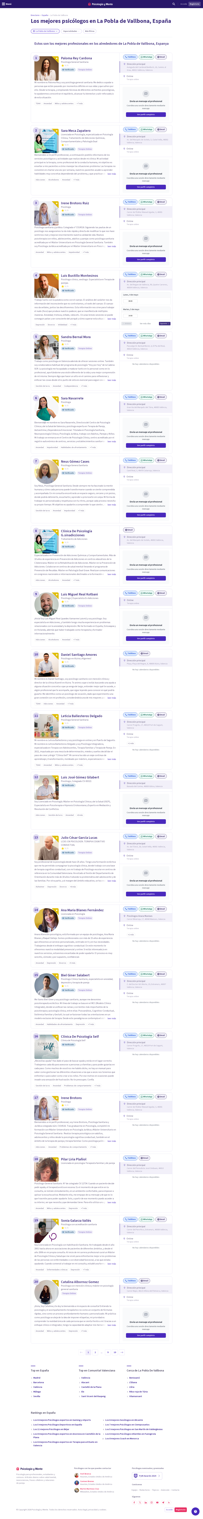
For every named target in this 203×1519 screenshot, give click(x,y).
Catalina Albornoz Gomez (80, 1282)
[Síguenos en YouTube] (157, 1502)
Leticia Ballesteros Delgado (81, 716)
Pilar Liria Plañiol (73, 1159)
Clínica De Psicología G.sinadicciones (76, 533)
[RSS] (169, 1502)
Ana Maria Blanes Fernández (82, 910)
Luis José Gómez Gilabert (80, 777)
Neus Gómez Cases (75, 462)
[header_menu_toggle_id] (6, 4)
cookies (102, 1509)
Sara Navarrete (72, 398)
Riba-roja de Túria (138, 1391)
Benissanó (134, 1377)
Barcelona (38, 1382)
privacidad (92, 1509)
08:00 (130, 301)
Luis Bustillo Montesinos (79, 276)
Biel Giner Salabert (75, 975)
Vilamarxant (135, 1396)
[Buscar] (174, 4)
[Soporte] (195, 1511)
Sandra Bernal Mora (76, 337)
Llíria (131, 1387)
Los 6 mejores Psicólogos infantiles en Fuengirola (130, 1434)
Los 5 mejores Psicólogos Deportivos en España (57, 1424)
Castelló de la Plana (91, 1387)
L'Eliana (133, 1382)
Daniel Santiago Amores (79, 655)
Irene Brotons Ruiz (75, 203)
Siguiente (164, 323)
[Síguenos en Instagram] (151, 1502)
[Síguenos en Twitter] (140, 1502)
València (37, 1387)
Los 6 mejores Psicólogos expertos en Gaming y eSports (62, 1420)
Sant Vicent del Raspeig (93, 1396)
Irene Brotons (71, 1098)
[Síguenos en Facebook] (134, 1502)
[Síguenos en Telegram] (163, 1502)
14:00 (130, 316)
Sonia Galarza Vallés (76, 1221)
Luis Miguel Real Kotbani (79, 594)
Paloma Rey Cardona (76, 58)
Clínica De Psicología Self (80, 1037)
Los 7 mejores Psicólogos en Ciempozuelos (127, 1424)
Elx (82, 1391)
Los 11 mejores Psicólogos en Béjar (51, 1429)
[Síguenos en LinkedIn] (145, 1502)
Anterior (127, 323)
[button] (131, 743)
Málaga (37, 1391)
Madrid (36, 1377)
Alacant (85, 1382)
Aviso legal (82, 1509)
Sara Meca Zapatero (76, 131)
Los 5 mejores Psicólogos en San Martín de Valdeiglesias (134, 1429)
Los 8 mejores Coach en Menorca (122, 1438)
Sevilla (36, 1396)
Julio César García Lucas (79, 838)
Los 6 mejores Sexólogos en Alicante (124, 1420)
